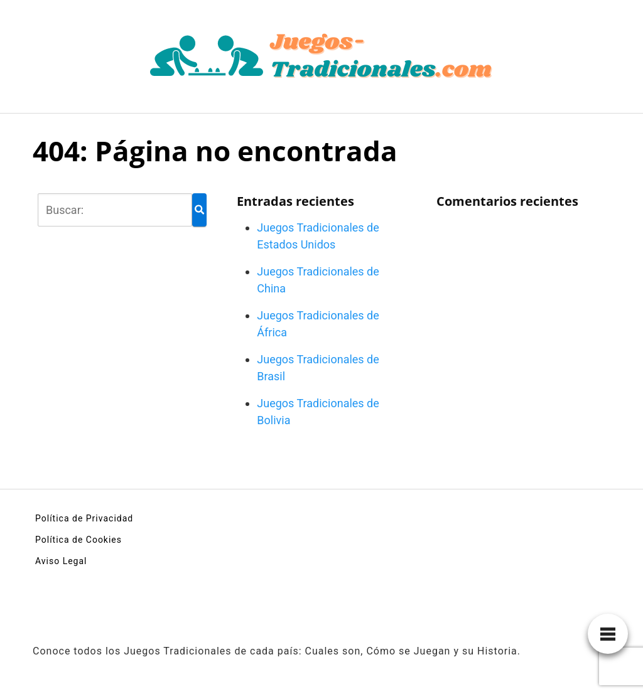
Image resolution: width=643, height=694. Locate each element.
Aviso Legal (61, 561)
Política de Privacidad (84, 518)
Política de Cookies (78, 540)
